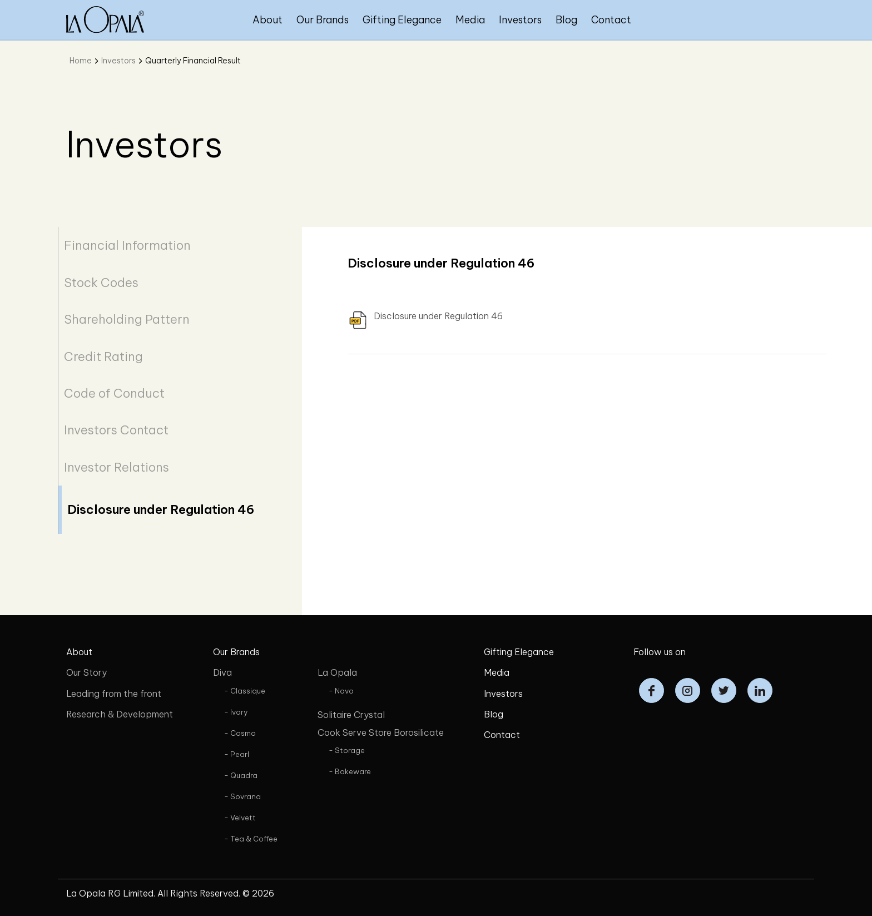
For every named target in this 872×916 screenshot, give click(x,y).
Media (470, 19)
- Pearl (236, 754)
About (267, 19)
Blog (566, 19)
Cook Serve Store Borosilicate (381, 732)
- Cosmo (240, 733)
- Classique (244, 690)
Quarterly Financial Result (193, 61)
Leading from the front (113, 693)
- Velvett (240, 817)
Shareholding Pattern (127, 319)
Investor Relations (116, 467)
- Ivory (235, 711)
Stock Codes (101, 282)
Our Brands (322, 19)
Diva (222, 672)
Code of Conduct (114, 393)
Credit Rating (103, 356)
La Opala (337, 672)
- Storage (347, 750)
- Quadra (240, 775)
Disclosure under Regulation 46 (160, 509)
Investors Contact (116, 430)
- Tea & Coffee (251, 838)
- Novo (341, 690)
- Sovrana (242, 796)
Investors (520, 19)
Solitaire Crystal (351, 714)
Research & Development (119, 714)
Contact (611, 19)
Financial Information (127, 245)
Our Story (86, 672)
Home (81, 61)
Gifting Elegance (402, 19)
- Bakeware (350, 771)
